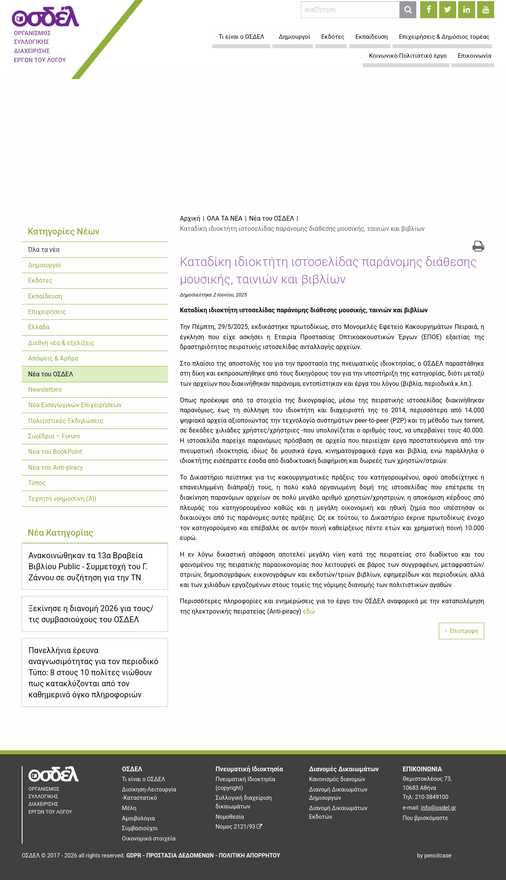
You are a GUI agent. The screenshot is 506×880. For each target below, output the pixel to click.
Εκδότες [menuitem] (332, 36)
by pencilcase (434, 855)
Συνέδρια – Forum (54, 436)
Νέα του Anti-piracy (55, 467)
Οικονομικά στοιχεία (149, 838)
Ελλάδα (38, 327)
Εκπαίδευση (45, 296)
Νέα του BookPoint (55, 451)
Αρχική (190, 218)
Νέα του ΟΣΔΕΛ (50, 374)
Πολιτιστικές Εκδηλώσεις (65, 421)
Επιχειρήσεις (47, 311)
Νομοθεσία (229, 817)
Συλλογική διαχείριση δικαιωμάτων (243, 802)
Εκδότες (40, 280)
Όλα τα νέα (43, 249)
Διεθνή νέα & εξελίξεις (61, 343)
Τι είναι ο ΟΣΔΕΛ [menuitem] (241, 36)
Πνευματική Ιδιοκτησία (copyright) (245, 783)
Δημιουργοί (44, 265)
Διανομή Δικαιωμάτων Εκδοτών (338, 812)
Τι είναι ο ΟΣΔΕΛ (143, 779)
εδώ (309, 611)
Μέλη (129, 808)
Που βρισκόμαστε (425, 818)
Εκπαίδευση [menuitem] (371, 36)
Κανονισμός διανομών (337, 779)
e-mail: (429, 807)
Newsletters (45, 389)
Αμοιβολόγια (138, 818)
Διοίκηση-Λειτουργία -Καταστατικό (149, 794)
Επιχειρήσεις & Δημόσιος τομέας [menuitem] (444, 36)
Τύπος (37, 483)
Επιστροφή (461, 631)
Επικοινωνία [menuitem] (474, 55)
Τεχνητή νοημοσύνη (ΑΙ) (62, 498)
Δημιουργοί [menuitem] (294, 36)
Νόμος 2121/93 (238, 826)
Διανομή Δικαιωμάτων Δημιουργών (338, 794)
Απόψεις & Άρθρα (53, 358)
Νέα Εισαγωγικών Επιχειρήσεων (75, 405)
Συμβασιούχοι (140, 828)
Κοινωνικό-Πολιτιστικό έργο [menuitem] (408, 55)
